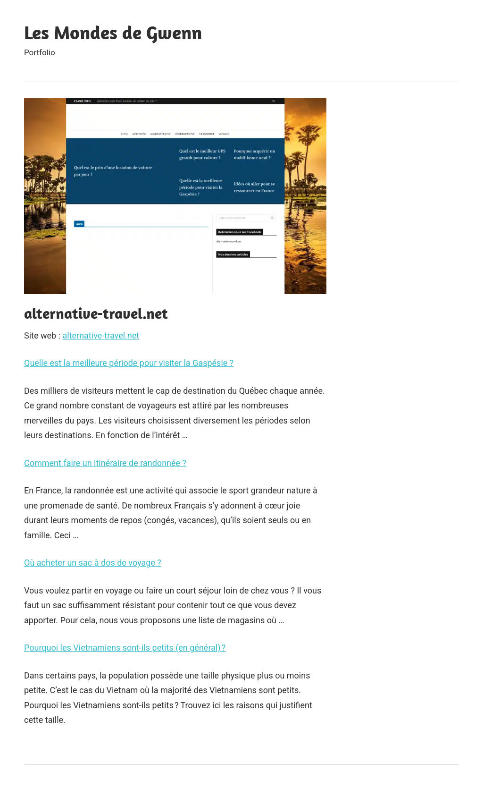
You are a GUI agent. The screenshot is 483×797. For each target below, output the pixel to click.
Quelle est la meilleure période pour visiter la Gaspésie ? (128, 363)
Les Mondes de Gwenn (113, 32)
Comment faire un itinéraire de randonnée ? (105, 463)
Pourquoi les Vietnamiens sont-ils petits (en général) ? (124, 648)
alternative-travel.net (100, 335)
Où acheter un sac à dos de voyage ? (92, 563)
